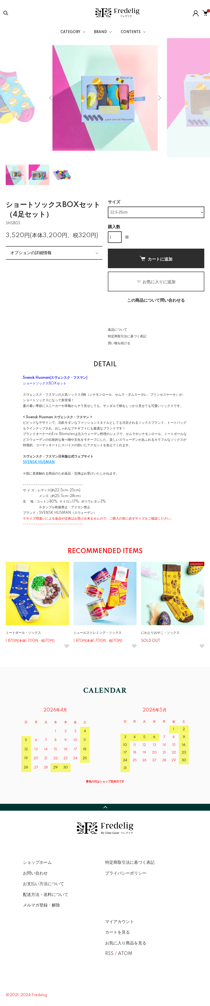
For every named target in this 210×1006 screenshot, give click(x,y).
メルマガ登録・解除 (41, 905)
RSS (109, 954)
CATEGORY (70, 32)
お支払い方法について (43, 884)
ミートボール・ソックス (23, 633)
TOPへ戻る (105, 807)
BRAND (100, 32)
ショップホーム (37, 862)
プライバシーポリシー (125, 873)
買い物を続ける (119, 343)
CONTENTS (131, 32)
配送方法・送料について (45, 894)
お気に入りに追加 (155, 282)
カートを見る (117, 932)
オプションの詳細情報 (31, 252)
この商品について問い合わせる (156, 300)
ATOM (125, 954)
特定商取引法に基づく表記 (127, 336)
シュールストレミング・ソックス (98, 633)
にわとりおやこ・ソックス (160, 633)
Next (158, 97)
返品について (117, 330)
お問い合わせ (35, 873)
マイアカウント (119, 922)
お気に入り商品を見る (125, 943)
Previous (51, 97)
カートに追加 (155, 258)
